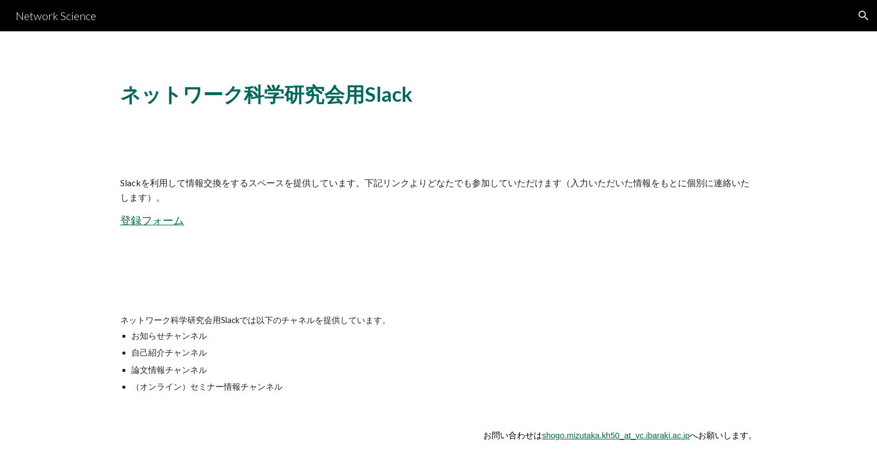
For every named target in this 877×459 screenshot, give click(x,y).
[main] (328, 94)
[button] (863, 15)
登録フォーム (152, 220)
